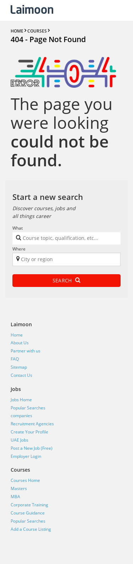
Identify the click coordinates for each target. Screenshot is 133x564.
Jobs (16, 389)
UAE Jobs (19, 440)
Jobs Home (21, 400)
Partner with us (25, 351)
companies (21, 416)
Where (19, 249)
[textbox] (66, 239)
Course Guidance (28, 513)
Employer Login (26, 456)
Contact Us (21, 375)
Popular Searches (28, 408)
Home (17, 335)
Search (66, 280)
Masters (19, 488)
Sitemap (19, 367)
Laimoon (21, 324)
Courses (20, 469)
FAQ (15, 359)
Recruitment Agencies (32, 424)
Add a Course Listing (31, 529)
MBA (15, 497)
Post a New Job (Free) (31, 448)
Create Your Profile (29, 432)
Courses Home (25, 480)
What (17, 228)
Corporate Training (29, 505)
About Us (20, 343)
